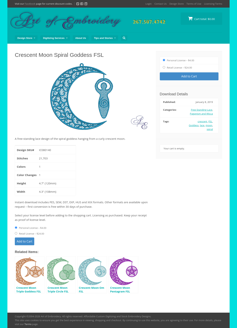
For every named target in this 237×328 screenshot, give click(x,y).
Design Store (176, 3)
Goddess (194, 125)
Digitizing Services (53, 38)
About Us (80, 38)
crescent (202, 121)
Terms (27, 324)
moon (209, 125)
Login (149, 3)
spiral (210, 129)
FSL (210, 121)
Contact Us (160, 3)
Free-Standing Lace (201, 109)
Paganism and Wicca (201, 113)
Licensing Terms (213, 3)
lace (202, 125)
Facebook (30, 3)
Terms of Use (193, 3)
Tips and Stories (103, 38)
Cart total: (201, 18)
